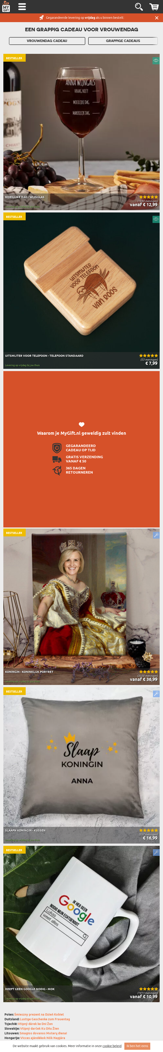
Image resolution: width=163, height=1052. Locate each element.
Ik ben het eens (137, 1046)
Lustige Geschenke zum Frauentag (45, 1019)
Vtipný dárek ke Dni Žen (35, 1024)
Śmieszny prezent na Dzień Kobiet (39, 1015)
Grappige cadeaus (123, 41)
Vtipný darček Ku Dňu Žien (39, 1029)
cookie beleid (111, 1046)
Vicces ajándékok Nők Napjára (42, 1038)
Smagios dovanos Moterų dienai (43, 1033)
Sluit (157, 17)
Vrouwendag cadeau (47, 41)
